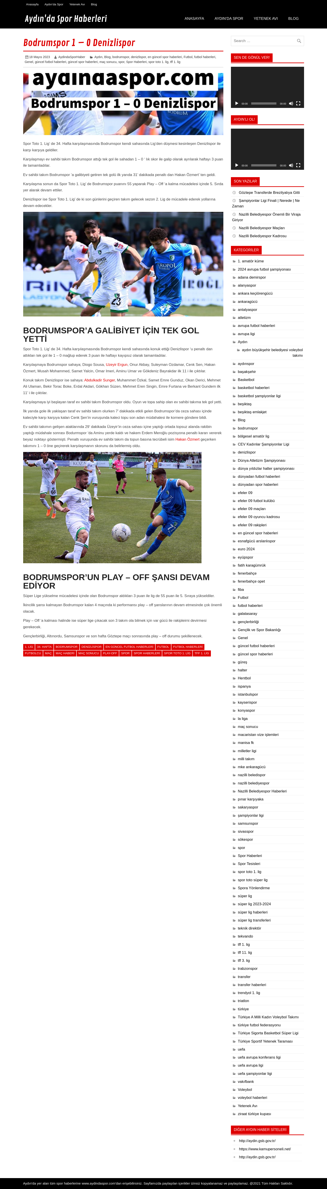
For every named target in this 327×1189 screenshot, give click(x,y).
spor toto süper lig (253, 880)
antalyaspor (247, 310)
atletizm (244, 318)
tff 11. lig (245, 952)
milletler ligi (247, 751)
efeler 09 (245, 493)
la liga (243, 719)
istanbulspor (248, 694)
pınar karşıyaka (250, 799)
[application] (267, 87)
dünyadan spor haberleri (258, 484)
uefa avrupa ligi (250, 1065)
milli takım (246, 759)
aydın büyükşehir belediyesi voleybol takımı (272, 353)
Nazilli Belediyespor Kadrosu (263, 236)
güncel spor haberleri (83, 62)
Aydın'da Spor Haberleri (66, 19)
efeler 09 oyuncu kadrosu (259, 517)
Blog (94, 4)
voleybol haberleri (252, 1098)
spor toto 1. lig (158, 62)
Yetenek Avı (77, 4)
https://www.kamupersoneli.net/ (265, 1149)
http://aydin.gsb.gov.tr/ (257, 1141)
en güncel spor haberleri (165, 57)
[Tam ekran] (298, 103)
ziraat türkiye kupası (254, 1114)
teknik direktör (249, 928)
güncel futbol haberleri (50, 62)
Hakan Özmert (187, 439)
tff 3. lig (244, 960)
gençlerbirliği (248, 622)
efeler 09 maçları (252, 509)
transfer (244, 977)
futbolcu (33, 653)
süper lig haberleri (253, 912)
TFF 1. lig (202, 653)
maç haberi (65, 653)
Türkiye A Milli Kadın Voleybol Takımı (268, 1017)
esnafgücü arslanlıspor (257, 541)
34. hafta (44, 646)
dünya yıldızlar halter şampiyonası (266, 468)
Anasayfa (32, 4)
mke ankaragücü (251, 767)
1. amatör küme (251, 261)
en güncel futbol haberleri (129, 646)
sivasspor (246, 831)
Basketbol (246, 380)
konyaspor (246, 710)
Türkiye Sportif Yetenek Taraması (265, 1041)
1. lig (29, 646)
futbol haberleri (204, 57)
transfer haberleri (252, 985)
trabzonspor (248, 968)
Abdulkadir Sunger (99, 380)
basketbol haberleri (253, 388)
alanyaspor (247, 285)
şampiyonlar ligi (251, 815)
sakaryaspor (248, 807)
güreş (242, 662)
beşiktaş (245, 404)
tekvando (245, 936)
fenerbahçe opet (251, 581)
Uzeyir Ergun (117, 365)
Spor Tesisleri (249, 864)
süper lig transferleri (254, 920)
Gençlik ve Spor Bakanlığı (259, 630)
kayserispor (247, 702)
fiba (241, 589)
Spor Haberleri (136, 62)
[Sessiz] (291, 103)
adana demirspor (252, 277)
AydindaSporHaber (71, 57)
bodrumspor (120, 57)
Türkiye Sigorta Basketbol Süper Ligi (268, 1033)
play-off (110, 653)
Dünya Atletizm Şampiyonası (262, 460)
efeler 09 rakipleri (252, 525)
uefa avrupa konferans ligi (259, 1057)
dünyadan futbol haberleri (259, 476)
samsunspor (248, 823)
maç (48, 653)
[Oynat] (236, 103)
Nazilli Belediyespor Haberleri (262, 791)
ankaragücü (247, 302)
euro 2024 (246, 549)
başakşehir (247, 372)
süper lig (245, 896)
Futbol (188, 57)
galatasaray (247, 614)
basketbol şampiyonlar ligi (259, 396)
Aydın (98, 57)
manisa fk (246, 743)
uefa (241, 1049)
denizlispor (138, 57)
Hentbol (244, 678)
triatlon (243, 1001)
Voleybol (245, 1090)
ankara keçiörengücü (255, 293)
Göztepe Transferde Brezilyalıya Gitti (269, 192)
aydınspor (246, 364)
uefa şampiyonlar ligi (255, 1074)
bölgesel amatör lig (253, 436)
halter (242, 670)
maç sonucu (108, 62)
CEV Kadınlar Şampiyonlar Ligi (263, 444)
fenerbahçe (247, 573)
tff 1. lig (175, 62)
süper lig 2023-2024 (254, 904)
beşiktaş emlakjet (252, 412)
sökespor (245, 839)
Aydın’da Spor (54, 4)
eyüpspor (245, 557)
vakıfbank (246, 1082)
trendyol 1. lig (249, 993)
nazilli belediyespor (253, 783)
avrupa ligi (246, 334)
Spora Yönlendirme (254, 888)
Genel (29, 62)
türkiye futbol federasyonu (259, 1025)
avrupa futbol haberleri (256, 326)
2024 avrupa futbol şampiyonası (264, 269)
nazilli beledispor (251, 775)
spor (121, 62)
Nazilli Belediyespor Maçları (262, 228)
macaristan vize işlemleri (258, 735)
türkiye (243, 1009)
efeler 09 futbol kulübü (256, 501)
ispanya (244, 686)
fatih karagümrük (252, 565)
